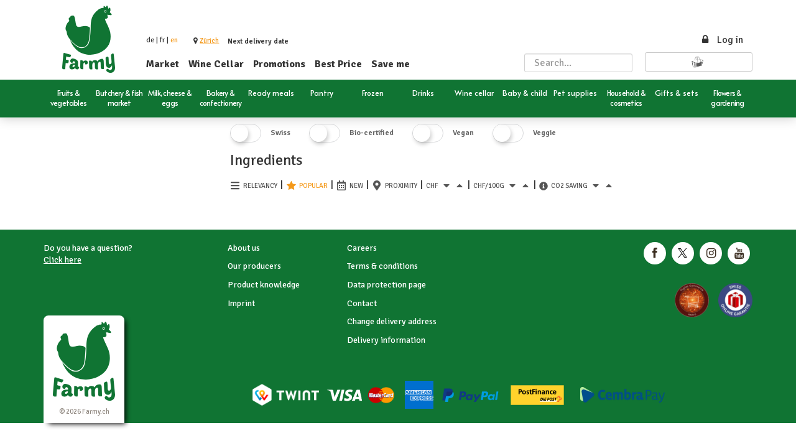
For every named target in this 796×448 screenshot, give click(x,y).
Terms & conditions (382, 266)
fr (162, 40)
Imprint (241, 303)
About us (244, 248)
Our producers (254, 266)
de (150, 40)
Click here (62, 259)
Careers (362, 248)
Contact (362, 303)
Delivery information (386, 340)
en (174, 40)
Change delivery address (392, 321)
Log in (721, 40)
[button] (209, 40)
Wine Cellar (216, 64)
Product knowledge (264, 284)
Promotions (279, 64)
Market (162, 64)
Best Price (338, 64)
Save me (390, 64)
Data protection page (386, 284)
